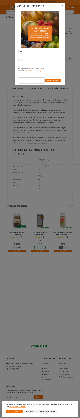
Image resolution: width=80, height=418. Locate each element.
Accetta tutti (14, 411)
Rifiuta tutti (30, 411)
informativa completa (17, 407)
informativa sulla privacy (33, 71)
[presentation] (31, 80)
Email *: (21, 60)
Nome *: (21, 51)
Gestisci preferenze (47, 411)
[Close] (62, 5)
